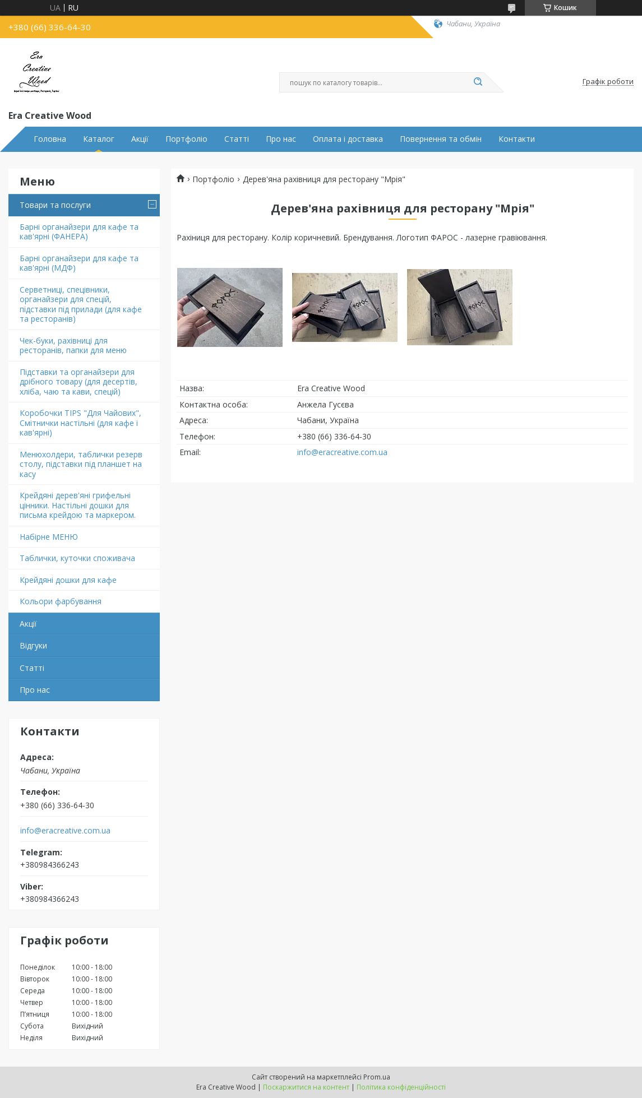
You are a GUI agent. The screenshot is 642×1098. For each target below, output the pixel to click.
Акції (140, 139)
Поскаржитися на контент (306, 1087)
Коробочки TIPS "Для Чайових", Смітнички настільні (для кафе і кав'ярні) (80, 422)
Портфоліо (186, 139)
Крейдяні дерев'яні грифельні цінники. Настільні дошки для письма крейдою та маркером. (78, 505)
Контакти (516, 139)
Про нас (281, 139)
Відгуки (33, 645)
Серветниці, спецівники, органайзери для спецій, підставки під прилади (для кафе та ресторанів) (81, 304)
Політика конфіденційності (401, 1087)
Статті (236, 139)
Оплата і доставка (348, 139)
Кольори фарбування (60, 601)
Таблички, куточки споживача (77, 558)
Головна (50, 139)
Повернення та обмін (441, 139)
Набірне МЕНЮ (49, 536)
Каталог (98, 139)
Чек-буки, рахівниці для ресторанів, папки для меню (73, 345)
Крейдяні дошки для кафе (68, 580)
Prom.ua (376, 1077)
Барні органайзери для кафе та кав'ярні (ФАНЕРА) (79, 231)
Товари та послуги (55, 205)
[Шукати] (478, 82)
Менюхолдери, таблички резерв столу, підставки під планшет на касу (81, 464)
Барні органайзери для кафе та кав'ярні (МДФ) (79, 263)
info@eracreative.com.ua (65, 831)
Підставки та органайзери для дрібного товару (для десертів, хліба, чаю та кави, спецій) (78, 382)
